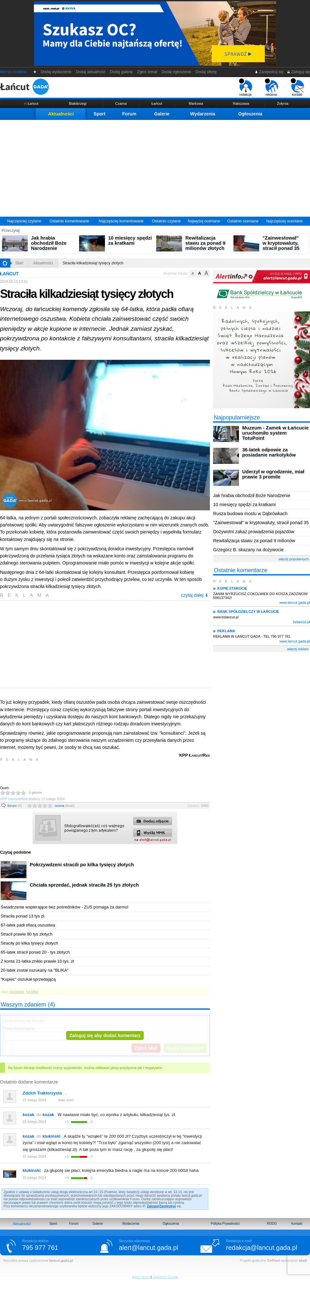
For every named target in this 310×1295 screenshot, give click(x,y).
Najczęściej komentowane (121, 221)
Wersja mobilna (13, 72)
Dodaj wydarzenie (56, 72)
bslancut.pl (301, 622)
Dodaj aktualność (91, 72)
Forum (129, 113)
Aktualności (61, 113)
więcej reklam (298, 649)
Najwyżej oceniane (204, 221)
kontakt (297, 87)
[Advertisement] (155, 168)
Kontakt (296, 1223)
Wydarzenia (202, 113)
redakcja (245, 87)
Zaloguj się (298, 72)
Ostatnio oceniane (243, 221)
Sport (100, 113)
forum (14, 806)
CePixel (273, 1260)
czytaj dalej (194, 595)
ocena (65, 806)
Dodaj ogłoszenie (176, 72)
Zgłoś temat (147, 72)
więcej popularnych (293, 559)
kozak (28, 1114)
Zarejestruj (167, 1206)
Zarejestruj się (269, 72)
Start (19, 263)
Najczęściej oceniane (284, 221)
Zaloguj (153, 1206)
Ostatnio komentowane (69, 221)
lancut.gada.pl (61, 1260)
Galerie (161, 113)
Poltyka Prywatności (225, 1223)
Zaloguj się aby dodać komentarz (104, 1035)
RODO (272, 1223)
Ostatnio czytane (166, 221)
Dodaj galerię (121, 72)
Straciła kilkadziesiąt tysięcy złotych (93, 263)
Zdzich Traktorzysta (42, 1093)
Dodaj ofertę (206, 72)
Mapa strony (141, 1277)
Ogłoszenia (250, 113)
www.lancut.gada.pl (294, 602)
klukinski (32, 1170)
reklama (271, 87)
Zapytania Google (165, 1277)
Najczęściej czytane (24, 221)
